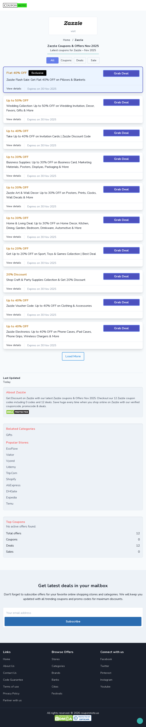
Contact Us (10, 673)
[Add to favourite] (94, 20)
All (52, 60)
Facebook (106, 659)
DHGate (11, 491)
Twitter (104, 666)
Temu (9, 503)
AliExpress (13, 485)
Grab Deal (121, 73)
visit (73, 31)
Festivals (57, 693)
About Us (8, 666)
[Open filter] (140, 721)
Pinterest (105, 673)
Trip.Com (11, 473)
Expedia (11, 497)
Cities (55, 686)
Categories (58, 666)
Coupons (66, 60)
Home (67, 40)
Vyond (10, 461)
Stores (56, 659)
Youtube (105, 686)
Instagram (106, 679)
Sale (93, 60)
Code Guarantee (13, 679)
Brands (56, 673)
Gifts (9, 435)
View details (14, 88)
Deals (79, 60)
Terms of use (11, 686)
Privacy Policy (11, 693)
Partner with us (12, 700)
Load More (73, 356)
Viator (10, 454)
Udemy (11, 467)
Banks (55, 679)
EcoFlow (12, 448)
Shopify (11, 479)
